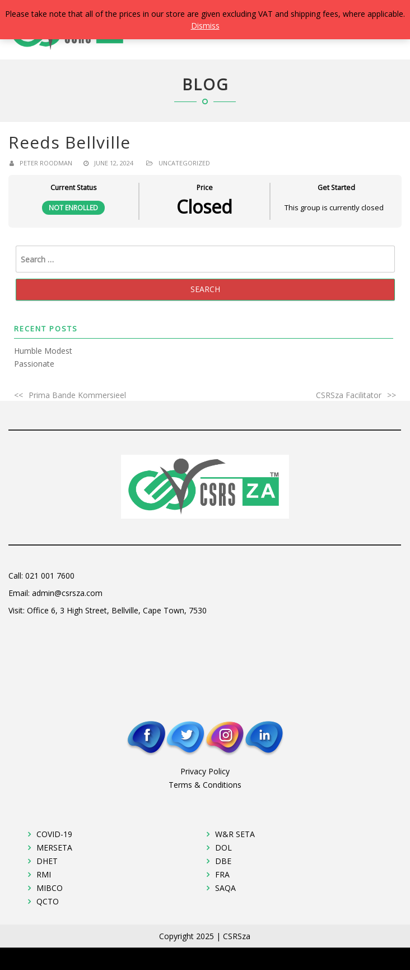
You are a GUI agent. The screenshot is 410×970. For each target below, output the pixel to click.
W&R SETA (235, 834)
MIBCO (49, 888)
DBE (223, 861)
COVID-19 (54, 834)
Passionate (34, 363)
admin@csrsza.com (67, 593)
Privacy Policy (205, 771)
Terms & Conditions (205, 784)
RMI (43, 874)
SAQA (225, 888)
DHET (47, 861)
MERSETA (54, 847)
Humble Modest (43, 350)
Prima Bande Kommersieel (77, 395)
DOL (223, 847)
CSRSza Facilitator (348, 395)
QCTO (47, 901)
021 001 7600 (49, 575)
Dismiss (205, 25)
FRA (222, 874)
